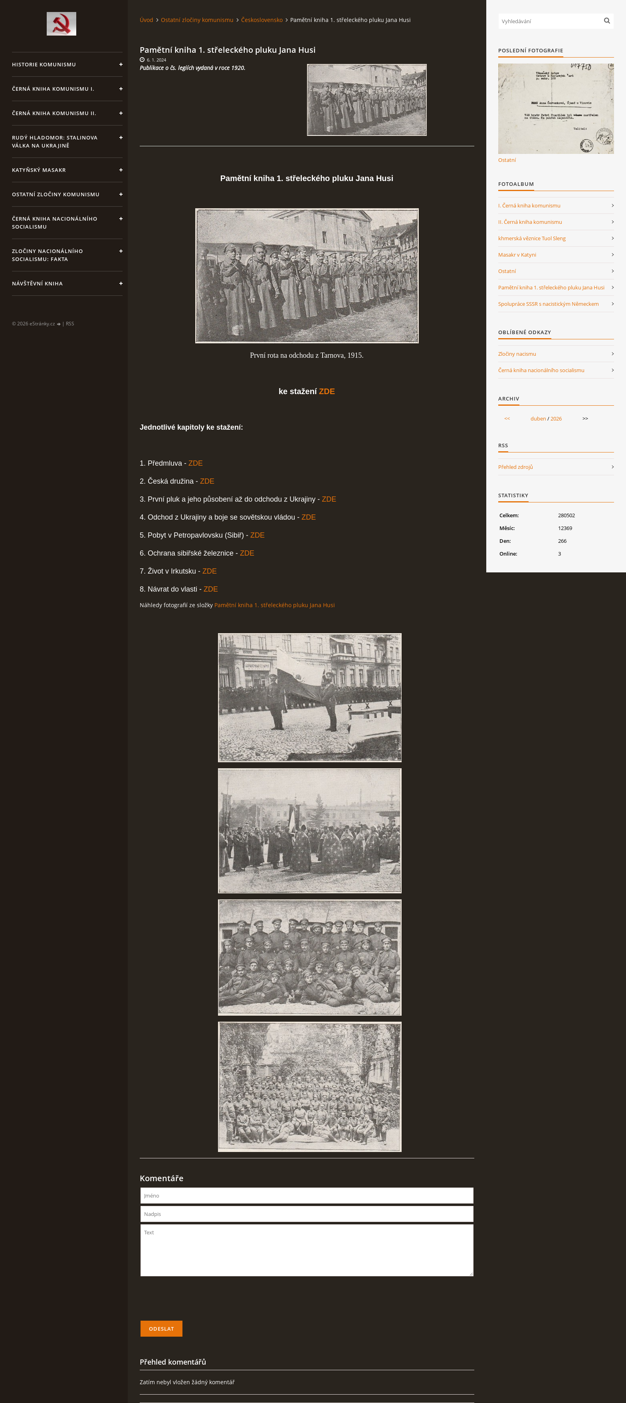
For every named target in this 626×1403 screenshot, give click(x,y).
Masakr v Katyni (517, 254)
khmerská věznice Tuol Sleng (532, 238)
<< (507, 418)
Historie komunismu (44, 64)
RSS (70, 323)
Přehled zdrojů (515, 466)
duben (538, 418)
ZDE (327, 391)
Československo (262, 20)
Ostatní (507, 159)
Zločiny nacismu (517, 353)
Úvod (146, 20)
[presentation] (201, 1301)
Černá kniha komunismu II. (54, 113)
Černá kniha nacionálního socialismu (54, 222)
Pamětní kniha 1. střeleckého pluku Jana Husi (274, 605)
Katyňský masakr (39, 169)
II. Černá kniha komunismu (530, 221)
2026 (556, 418)
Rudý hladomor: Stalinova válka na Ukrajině (55, 141)
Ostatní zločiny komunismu (56, 194)
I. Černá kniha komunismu (529, 205)
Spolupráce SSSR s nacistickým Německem (548, 303)
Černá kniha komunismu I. (53, 88)
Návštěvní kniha (37, 283)
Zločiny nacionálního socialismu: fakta (47, 255)
